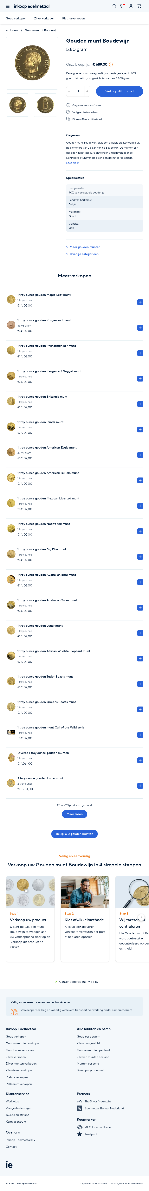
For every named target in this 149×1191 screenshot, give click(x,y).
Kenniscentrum (16, 1122)
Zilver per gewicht (88, 1043)
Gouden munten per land (93, 1050)
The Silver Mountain (94, 1101)
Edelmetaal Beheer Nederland (100, 1108)
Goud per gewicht (88, 1036)
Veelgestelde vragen (19, 1108)
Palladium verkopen (19, 1084)
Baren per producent (90, 1070)
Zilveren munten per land (93, 1057)
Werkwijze (12, 1101)
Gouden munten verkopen (23, 1043)
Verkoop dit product (119, 91)
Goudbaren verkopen (20, 1050)
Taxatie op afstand (17, 1115)
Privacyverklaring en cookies (127, 1183)
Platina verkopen (73, 18)
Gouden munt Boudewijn (41, 30)
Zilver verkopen (44, 18)
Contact (11, 1147)
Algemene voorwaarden (93, 1183)
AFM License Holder (94, 1127)
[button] (141, 918)
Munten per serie (88, 1063)
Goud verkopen (16, 18)
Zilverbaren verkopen (19, 1070)
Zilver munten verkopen (21, 1063)
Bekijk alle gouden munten (74, 834)
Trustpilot (87, 1134)
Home (12, 30)
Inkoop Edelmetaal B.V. (21, 1140)
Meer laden (75, 814)
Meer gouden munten (83, 247)
